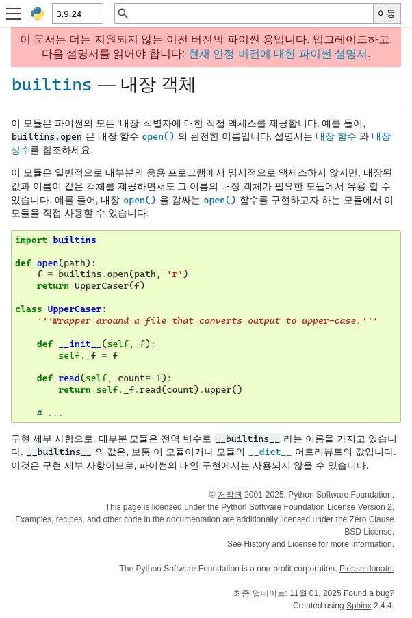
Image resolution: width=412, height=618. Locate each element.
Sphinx (359, 605)
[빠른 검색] (251, 13)
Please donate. (366, 569)
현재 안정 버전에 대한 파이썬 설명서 (278, 54)
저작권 (230, 495)
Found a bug (366, 593)
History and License (280, 544)
